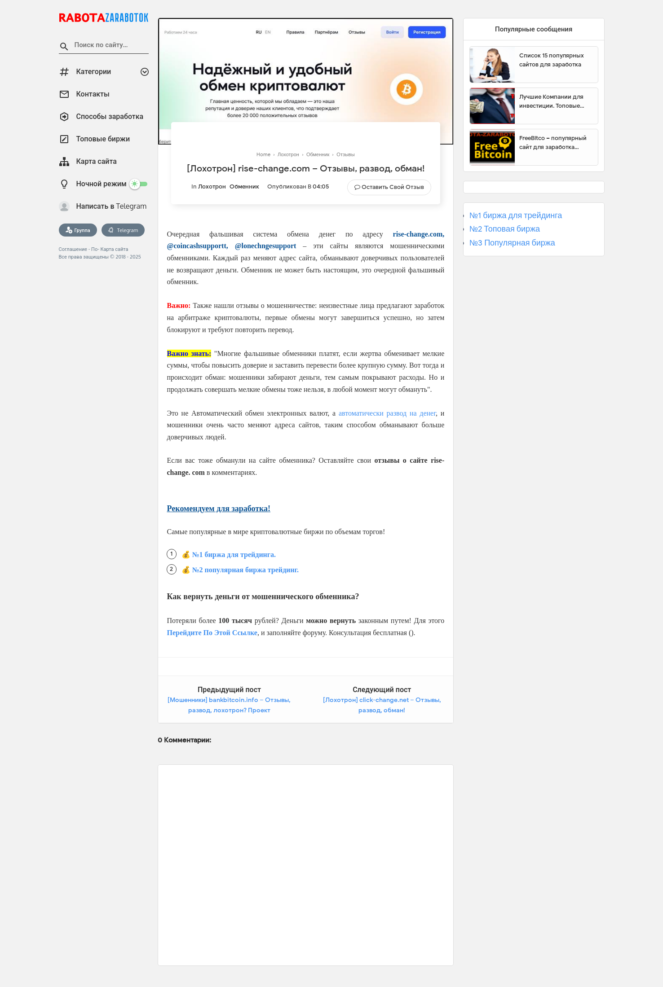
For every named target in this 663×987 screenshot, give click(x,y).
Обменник (244, 186)
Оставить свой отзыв (393, 187)
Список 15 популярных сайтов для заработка (551, 60)
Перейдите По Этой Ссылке (212, 632)
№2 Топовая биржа (504, 229)
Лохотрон (212, 186)
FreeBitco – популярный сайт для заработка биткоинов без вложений (555, 142)
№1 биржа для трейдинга (515, 215)
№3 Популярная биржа (512, 243)
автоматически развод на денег (387, 413)
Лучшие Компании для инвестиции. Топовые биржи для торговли (551, 101)
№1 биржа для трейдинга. (234, 554)
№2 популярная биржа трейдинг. (245, 570)
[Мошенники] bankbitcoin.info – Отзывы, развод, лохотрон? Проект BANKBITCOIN (229, 710)
